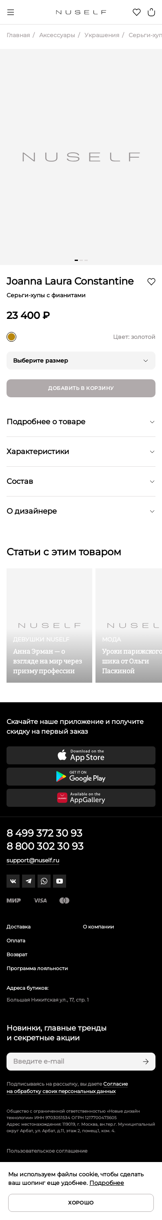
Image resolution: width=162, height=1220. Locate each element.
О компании (98, 927)
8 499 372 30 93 (44, 833)
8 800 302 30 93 (45, 846)
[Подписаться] (145, 1061)
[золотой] (11, 337)
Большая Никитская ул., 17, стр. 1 (48, 1000)
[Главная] (81, 12)
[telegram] (28, 881)
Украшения (101, 35)
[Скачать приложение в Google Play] (81, 777)
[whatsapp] (44, 881)
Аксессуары (56, 35)
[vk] (13, 881)
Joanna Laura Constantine (70, 281)
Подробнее (106, 1183)
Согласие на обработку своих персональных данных (67, 1087)
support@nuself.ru (33, 860)
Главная (18, 35)
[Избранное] (137, 12)
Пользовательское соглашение (47, 1151)
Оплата (16, 940)
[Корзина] (151, 12)
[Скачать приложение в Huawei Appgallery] (81, 798)
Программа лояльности (37, 968)
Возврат (17, 954)
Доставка (19, 927)
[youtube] (59, 881)
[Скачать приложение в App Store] (81, 755)
